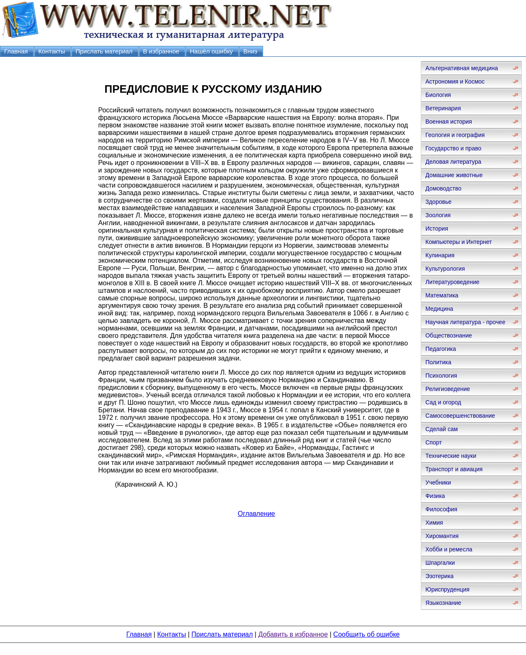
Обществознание (448, 335)
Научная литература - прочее (465, 322)
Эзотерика (439, 576)
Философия (441, 509)
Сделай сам (441, 429)
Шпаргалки (440, 562)
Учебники (438, 482)
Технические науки (450, 455)
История (436, 228)
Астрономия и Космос (455, 81)
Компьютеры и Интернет (458, 242)
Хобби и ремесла (448, 549)
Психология (441, 375)
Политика (438, 362)
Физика (435, 496)
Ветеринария (443, 108)
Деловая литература (453, 161)
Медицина (439, 308)
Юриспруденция (447, 589)
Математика (441, 295)
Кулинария (440, 255)
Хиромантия (442, 536)
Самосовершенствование (460, 415)
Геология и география (455, 135)
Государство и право (453, 148)
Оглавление (256, 513)
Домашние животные (454, 175)
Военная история (448, 121)
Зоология (437, 215)
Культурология (445, 268)
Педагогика (440, 348)
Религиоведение (447, 389)
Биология (438, 94)
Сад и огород (443, 402)
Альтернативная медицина (461, 68)
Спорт (433, 442)
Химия (434, 522)
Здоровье (438, 201)
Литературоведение (452, 282)
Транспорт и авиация (454, 469)
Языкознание (443, 602)
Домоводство (443, 188)
